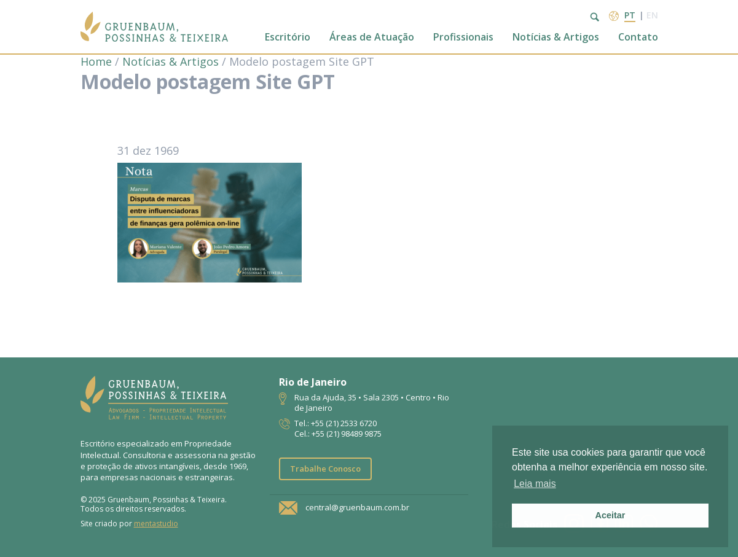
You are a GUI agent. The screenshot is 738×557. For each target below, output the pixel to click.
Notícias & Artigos (555, 37)
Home (96, 61)
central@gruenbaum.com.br (357, 507)
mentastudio (156, 523)
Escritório (287, 37)
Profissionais (463, 37)
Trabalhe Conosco (325, 468)
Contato (638, 37)
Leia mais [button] (534, 483)
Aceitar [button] (610, 515)
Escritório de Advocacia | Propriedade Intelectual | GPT (154, 27)
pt (629, 15)
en (652, 15)
